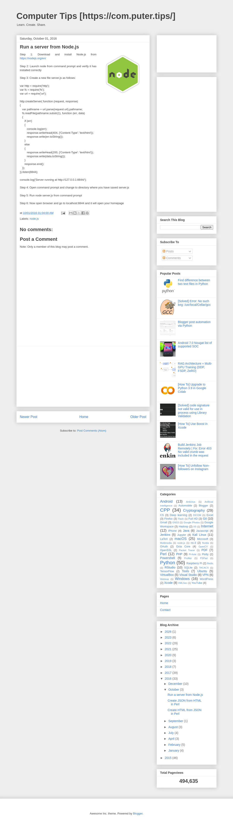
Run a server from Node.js (185, 694)
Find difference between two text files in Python (194, 282)
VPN (205, 574)
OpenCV (203, 546)
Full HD (193, 518)
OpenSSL (166, 550)
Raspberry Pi (194, 563)
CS (162, 515)
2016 (168, 678)
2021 (168, 649)
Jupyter (181, 534)
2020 (168, 655)
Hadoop (183, 526)
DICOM (197, 515)
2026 (168, 631)
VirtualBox (167, 574)
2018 (168, 666)
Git (205, 518)
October (174, 689)
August (173, 727)
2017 (168, 672)
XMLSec (182, 583)
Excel (209, 515)
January (174, 750)
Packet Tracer (187, 550)
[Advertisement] (83, 376)
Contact (165, 610)
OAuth (164, 546)
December (175, 683)
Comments (172, 258)
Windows (182, 579)
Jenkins (165, 534)
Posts (168, 251)
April (171, 738)
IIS (194, 526)
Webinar (164, 579)
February (174, 744)
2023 (168, 637)
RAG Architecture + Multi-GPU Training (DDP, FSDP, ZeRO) (195, 367)
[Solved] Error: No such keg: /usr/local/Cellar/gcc (194, 302)
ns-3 (193, 542)
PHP (179, 554)
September (176, 721)
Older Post (138, 417)
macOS (181, 539)
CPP (165, 510)
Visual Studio (188, 574)
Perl (163, 554)
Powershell (167, 558)
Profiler (188, 558)
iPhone (172, 530)
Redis (210, 563)
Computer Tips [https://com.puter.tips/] (95, 16)
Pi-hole (193, 554)
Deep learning (178, 515)
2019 (168, 661)
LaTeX (164, 539)
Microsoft (202, 539)
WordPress (206, 579)
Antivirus (190, 501)
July (171, 733)
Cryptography (194, 510)
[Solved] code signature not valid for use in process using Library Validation (193, 411)
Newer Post (28, 417)
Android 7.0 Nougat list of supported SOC (195, 344)
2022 (168, 643)
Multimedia (166, 543)
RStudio (170, 567)
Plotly (205, 554)
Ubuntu (202, 571)
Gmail (163, 522)
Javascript (202, 530)
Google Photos (192, 522)
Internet (207, 526)
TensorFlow (167, 571)
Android (166, 501)
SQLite (188, 567)
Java (186, 530)
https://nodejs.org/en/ (33, 58)
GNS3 (175, 522)
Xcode (168, 582)
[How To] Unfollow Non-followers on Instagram (193, 467)
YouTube (197, 582)
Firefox (168, 518)
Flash (181, 518)
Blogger (203, 505)
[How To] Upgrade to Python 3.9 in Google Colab (192, 388)
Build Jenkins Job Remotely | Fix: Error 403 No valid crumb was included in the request (194, 450)
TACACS (204, 567)
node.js (34, 218)
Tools (185, 571)
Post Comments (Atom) (91, 430)
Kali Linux (199, 534)
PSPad (204, 558)
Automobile (185, 505)
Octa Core (183, 546)
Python (167, 562)
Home (83, 417)
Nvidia (205, 543)
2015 (168, 758)
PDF (205, 550)
